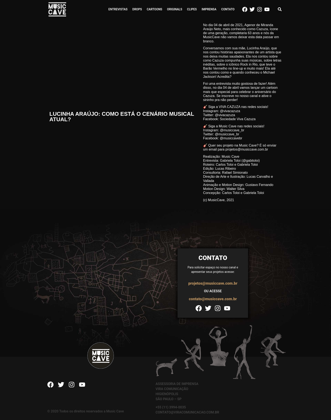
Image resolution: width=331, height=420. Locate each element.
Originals (174, 9)
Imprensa (209, 9)
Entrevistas (118, 9)
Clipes (192, 9)
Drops (137, 9)
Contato (228, 9)
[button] (279, 9)
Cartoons (154, 9)
